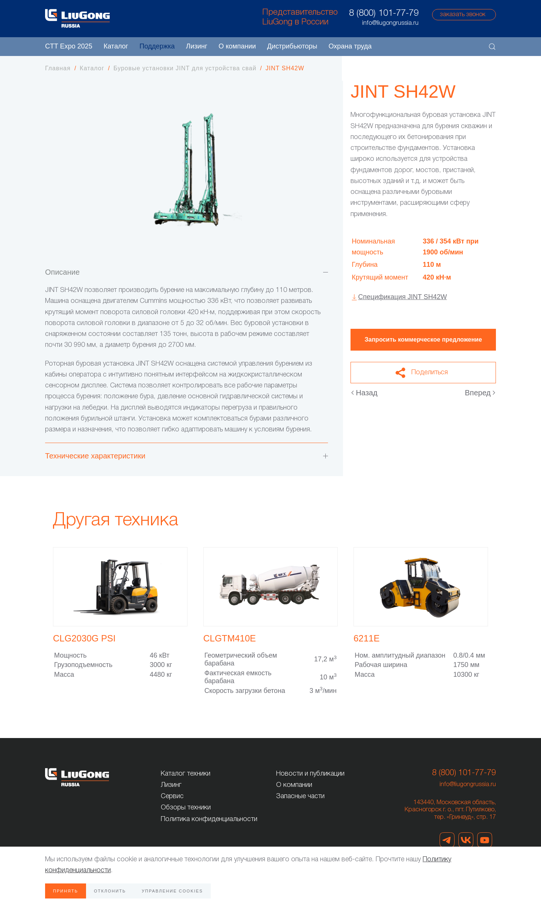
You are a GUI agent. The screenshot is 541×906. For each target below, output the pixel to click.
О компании (294, 785)
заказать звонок (462, 14)
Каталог (116, 46)
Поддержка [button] (157, 46)
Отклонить (110, 891)
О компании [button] (237, 46)
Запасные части (300, 796)
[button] (492, 46)
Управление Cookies (172, 891)
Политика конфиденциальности (209, 819)
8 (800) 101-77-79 (384, 13)
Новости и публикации (310, 774)
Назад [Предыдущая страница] (364, 393)
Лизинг (196, 46)
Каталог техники (185, 774)
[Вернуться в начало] (77, 18)
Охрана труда (350, 46)
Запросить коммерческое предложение (423, 339)
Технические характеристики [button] (186, 456)
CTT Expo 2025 (68, 46)
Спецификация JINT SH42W (402, 297)
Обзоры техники (186, 808)
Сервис (172, 796)
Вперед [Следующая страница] (480, 393)
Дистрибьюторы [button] (292, 46)
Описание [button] (186, 272)
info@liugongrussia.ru (468, 784)
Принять (65, 891)
